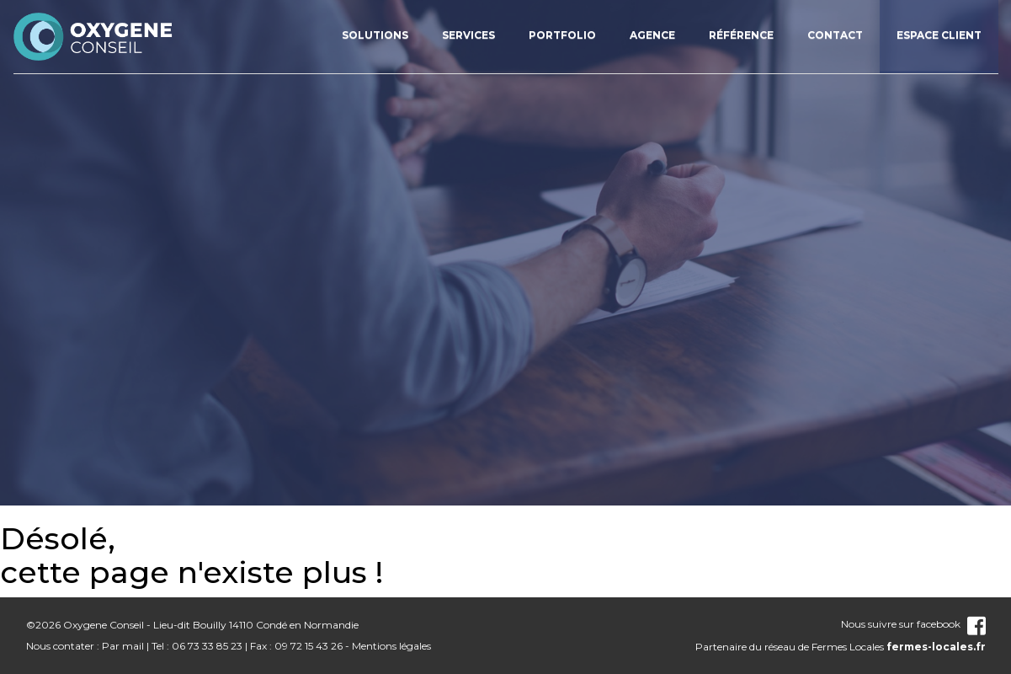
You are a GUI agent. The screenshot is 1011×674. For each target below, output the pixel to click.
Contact (835, 35)
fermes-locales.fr (936, 646)
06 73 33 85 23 (207, 645)
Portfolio (562, 35)
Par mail (123, 645)
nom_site (93, 36)
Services (468, 35)
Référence (741, 35)
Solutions (375, 35)
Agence (652, 35)
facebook (951, 624)
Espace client (939, 35)
